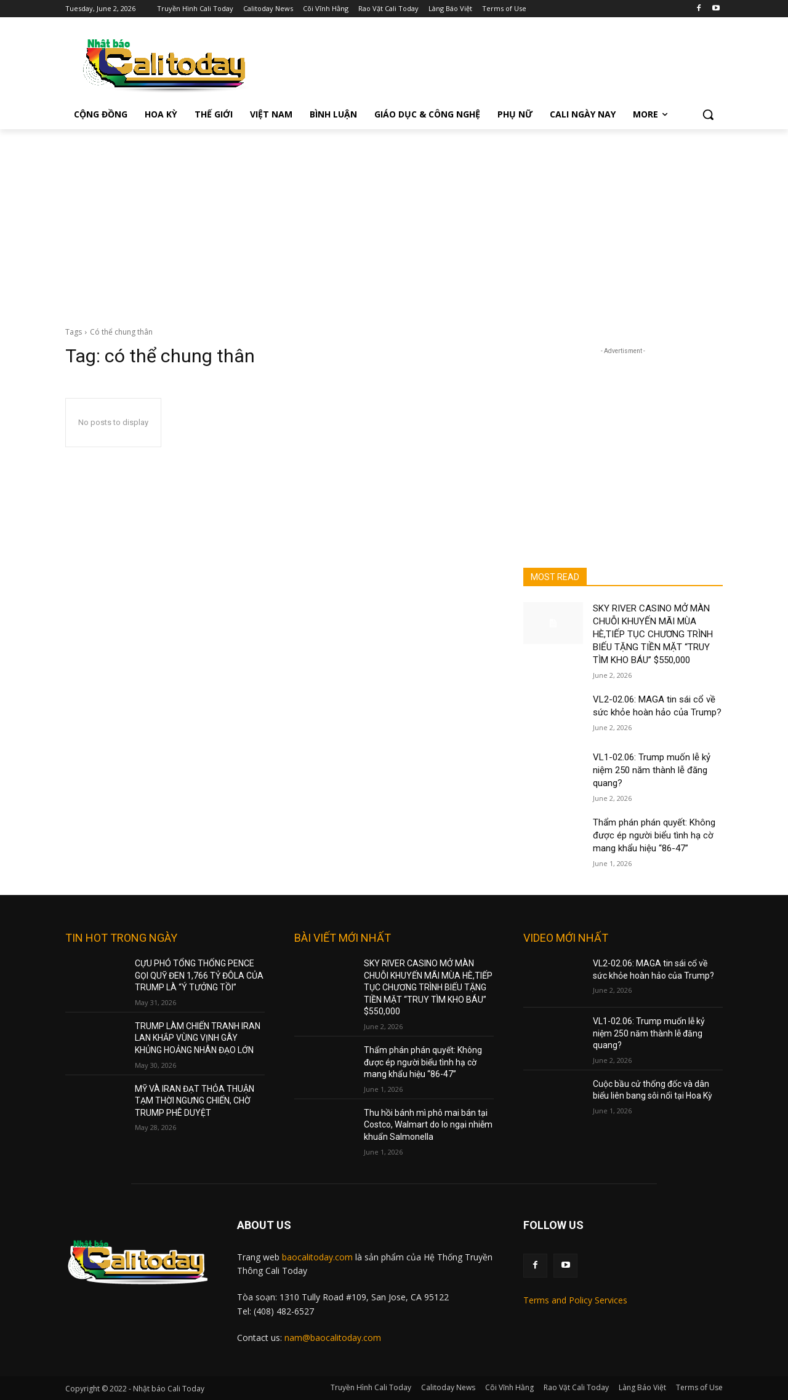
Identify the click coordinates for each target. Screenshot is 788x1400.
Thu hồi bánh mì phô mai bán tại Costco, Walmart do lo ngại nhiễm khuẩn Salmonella (428, 1125)
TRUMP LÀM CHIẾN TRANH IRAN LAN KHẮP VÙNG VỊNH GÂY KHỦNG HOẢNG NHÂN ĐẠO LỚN (197, 1038)
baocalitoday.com (317, 1257)
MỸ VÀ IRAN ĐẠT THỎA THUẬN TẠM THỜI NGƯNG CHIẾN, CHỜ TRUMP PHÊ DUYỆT (194, 1101)
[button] (708, 114)
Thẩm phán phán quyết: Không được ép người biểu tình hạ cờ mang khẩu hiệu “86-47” (654, 835)
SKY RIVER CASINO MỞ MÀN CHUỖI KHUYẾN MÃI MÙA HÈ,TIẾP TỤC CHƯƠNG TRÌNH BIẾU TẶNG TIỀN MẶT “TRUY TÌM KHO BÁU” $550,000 (653, 634)
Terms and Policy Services (575, 1300)
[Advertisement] (394, 221)
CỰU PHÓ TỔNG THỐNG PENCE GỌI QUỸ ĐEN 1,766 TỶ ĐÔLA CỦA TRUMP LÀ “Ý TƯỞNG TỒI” (199, 975)
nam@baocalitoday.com (332, 1337)
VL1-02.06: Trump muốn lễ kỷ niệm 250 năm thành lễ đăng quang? (651, 770)
